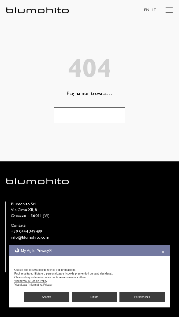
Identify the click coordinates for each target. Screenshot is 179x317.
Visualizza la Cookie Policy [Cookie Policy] (30, 281)
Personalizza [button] (142, 296)
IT (154, 10)
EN (146, 10)
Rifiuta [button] (94, 296)
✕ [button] (163, 252)
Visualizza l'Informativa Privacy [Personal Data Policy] (33, 284)
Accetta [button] (46, 296)
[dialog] (89, 276)
